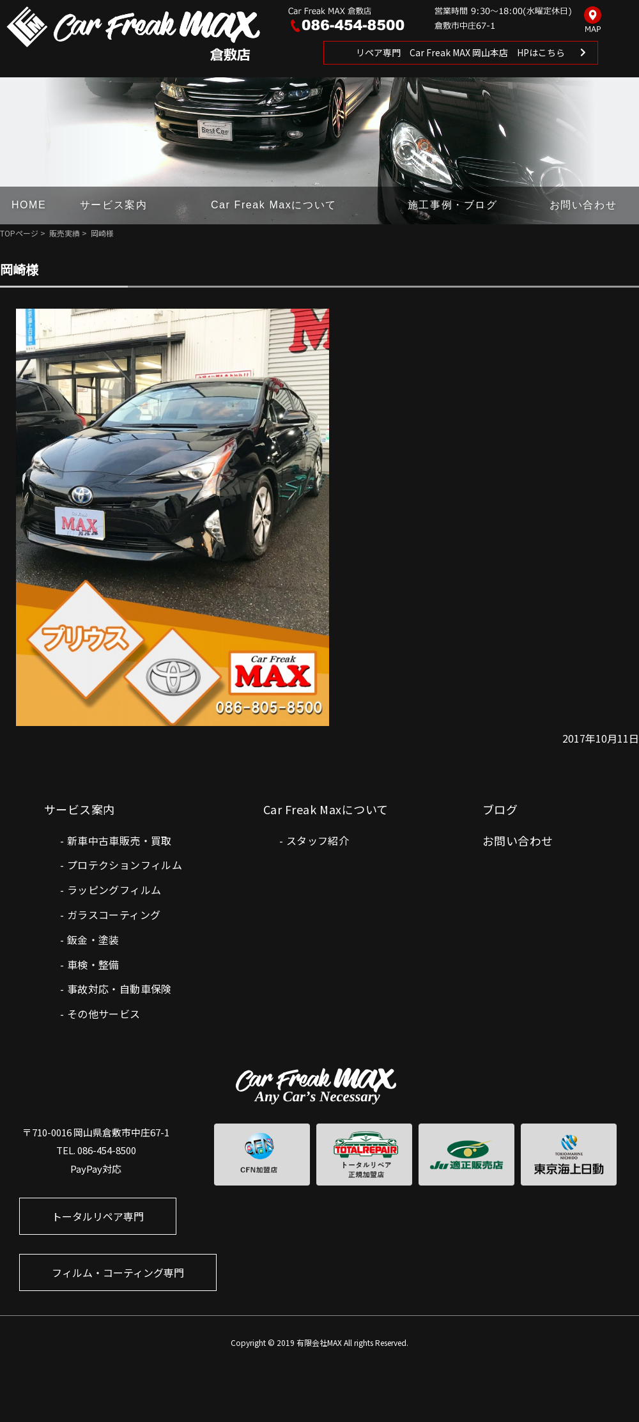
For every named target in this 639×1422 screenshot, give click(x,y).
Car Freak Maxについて (274, 204)
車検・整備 (93, 964)
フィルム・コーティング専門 (118, 1272)
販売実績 (64, 233)
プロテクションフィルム (124, 864)
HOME (29, 204)
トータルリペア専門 (98, 1216)
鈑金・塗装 (93, 939)
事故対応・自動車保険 (119, 988)
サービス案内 (114, 204)
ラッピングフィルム (114, 889)
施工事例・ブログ (453, 204)
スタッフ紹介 (317, 840)
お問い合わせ (583, 204)
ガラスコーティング (114, 914)
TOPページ (19, 233)
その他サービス (104, 1013)
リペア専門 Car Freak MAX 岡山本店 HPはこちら (460, 52)
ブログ (500, 809)
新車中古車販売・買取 (119, 840)
